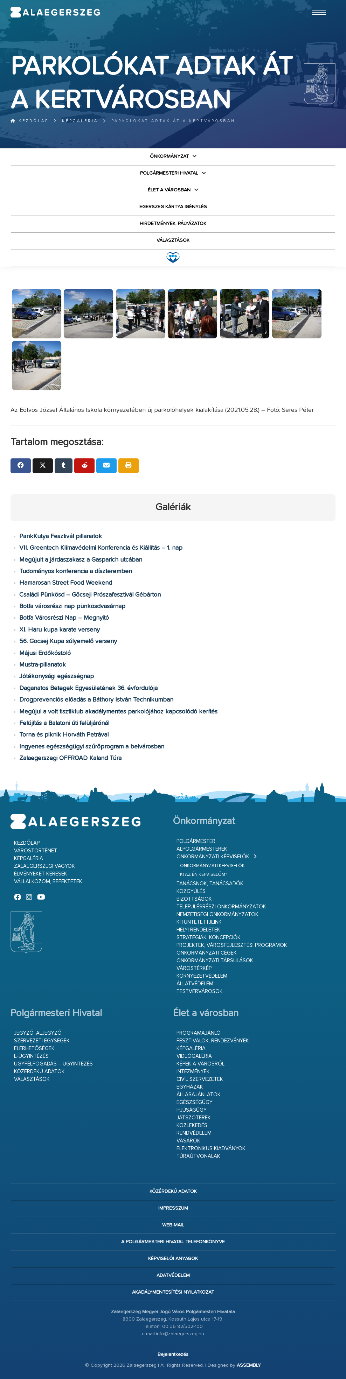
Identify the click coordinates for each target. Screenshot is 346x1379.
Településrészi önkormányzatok (221, 906)
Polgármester (196, 841)
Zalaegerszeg (55, 12)
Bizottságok (194, 899)
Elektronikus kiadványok (211, 1148)
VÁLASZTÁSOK (173, 240)
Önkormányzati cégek (207, 953)
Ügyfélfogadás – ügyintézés (53, 1064)
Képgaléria (80, 121)
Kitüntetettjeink (199, 922)
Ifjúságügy (192, 1110)
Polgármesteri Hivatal (169, 173)
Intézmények (193, 1071)
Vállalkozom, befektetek (48, 881)
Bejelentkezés (173, 1354)
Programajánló (199, 1033)
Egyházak (190, 1087)
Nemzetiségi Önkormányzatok (217, 914)
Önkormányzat (169, 156)
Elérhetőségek (34, 1048)
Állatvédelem (195, 983)
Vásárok (188, 1141)
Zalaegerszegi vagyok (44, 866)
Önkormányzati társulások (215, 960)
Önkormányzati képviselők (213, 856)
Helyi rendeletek (198, 930)
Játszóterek (194, 1117)
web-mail (173, 1225)
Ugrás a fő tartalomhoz (317, 3)
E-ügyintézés (31, 1056)
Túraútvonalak (198, 1156)
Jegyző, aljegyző (38, 1033)
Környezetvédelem (202, 976)
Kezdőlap (30, 121)
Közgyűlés (191, 891)
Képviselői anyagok (173, 1258)
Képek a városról (200, 1064)
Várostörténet (35, 850)
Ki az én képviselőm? (203, 874)
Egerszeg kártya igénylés (173, 206)
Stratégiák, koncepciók (209, 937)
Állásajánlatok (199, 1094)
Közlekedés (192, 1125)
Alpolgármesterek (202, 849)
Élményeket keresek (40, 874)
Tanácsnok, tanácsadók (210, 883)
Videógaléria (194, 1056)
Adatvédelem (173, 1275)
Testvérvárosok (200, 991)
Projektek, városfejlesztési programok (232, 945)
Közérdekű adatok (39, 1071)
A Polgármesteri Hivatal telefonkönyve (173, 1241)
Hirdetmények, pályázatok (173, 223)
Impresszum (173, 1208)
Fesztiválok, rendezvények (213, 1040)
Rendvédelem (194, 1133)
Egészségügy (195, 1102)
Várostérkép (194, 968)
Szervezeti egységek (42, 1040)
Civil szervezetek (200, 1079)
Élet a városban (169, 190)
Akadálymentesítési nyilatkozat (173, 1292)
